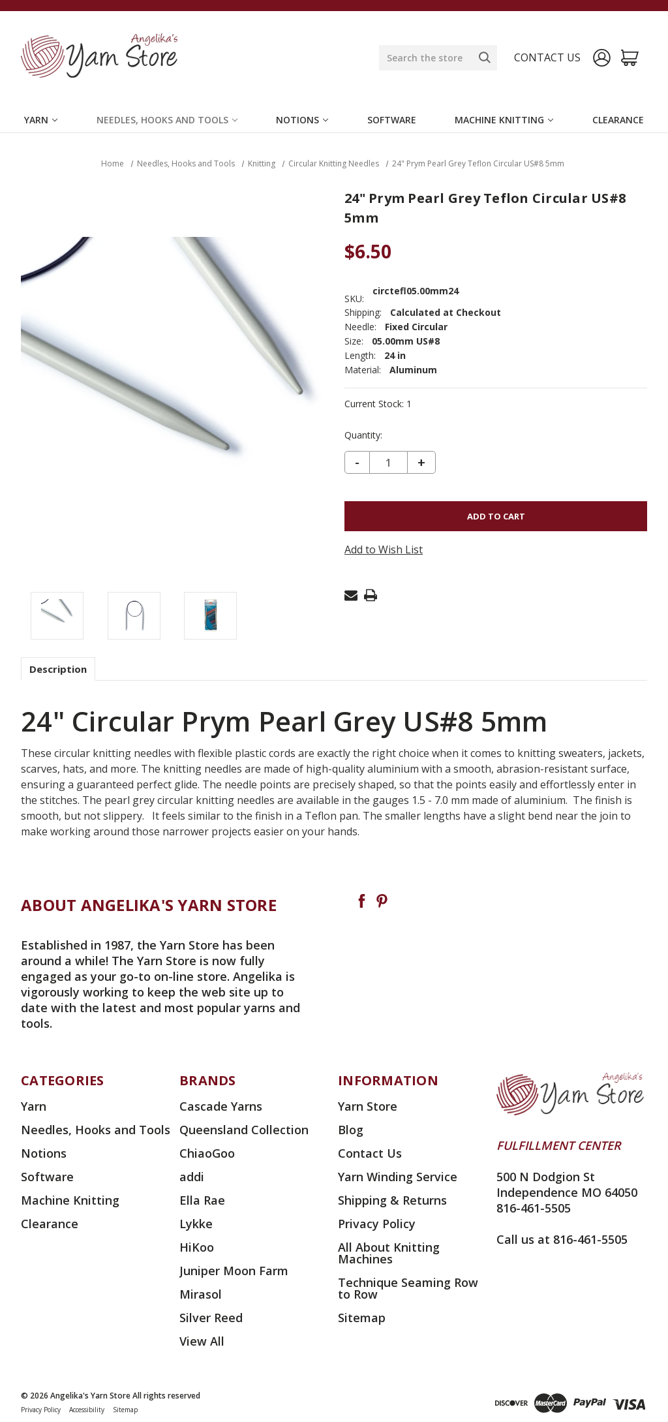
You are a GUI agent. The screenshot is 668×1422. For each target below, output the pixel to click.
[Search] (484, 57)
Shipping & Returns (392, 1200)
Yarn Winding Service (397, 1176)
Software (391, 120)
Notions (302, 120)
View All (201, 1341)
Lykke (196, 1223)
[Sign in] (602, 58)
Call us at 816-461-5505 (562, 1239)
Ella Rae (202, 1200)
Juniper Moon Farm (233, 1270)
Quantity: (363, 435)
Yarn (40, 120)
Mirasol (200, 1294)
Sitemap (362, 1317)
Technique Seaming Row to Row (408, 1288)
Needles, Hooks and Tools (167, 120)
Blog (350, 1129)
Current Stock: (378, 404)
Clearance (618, 120)
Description (58, 668)
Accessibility (86, 1409)
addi (191, 1176)
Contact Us (370, 1153)
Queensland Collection (244, 1129)
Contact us (547, 57)
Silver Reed (211, 1317)
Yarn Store (367, 1106)
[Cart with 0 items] (630, 58)
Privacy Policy (377, 1223)
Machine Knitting (504, 120)
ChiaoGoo (207, 1153)
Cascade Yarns (220, 1106)
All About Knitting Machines (389, 1253)
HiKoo (196, 1247)
